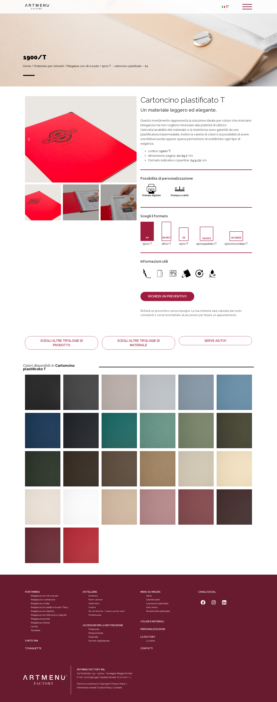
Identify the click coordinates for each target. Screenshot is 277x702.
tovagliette (33, 648)
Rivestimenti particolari (158, 611)
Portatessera (94, 615)
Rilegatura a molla (40, 603)
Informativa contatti (87, 687)
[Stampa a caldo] (179, 189)
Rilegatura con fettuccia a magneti (49, 615)
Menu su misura (150, 592)
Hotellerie (90, 592)
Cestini (92, 607)
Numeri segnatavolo (98, 640)
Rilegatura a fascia (40, 622)
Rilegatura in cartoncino (43, 599)
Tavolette (35, 630)
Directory (93, 595)
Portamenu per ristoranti (49, 66)
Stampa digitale (151, 195)
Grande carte (153, 599)
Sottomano (93, 603)
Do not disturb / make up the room (106, 611)
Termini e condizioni (87, 683)
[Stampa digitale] (151, 189)
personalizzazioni (152, 629)
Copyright (104, 683)
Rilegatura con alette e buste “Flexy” (50, 607)
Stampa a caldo (180, 195)
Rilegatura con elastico (42, 611)
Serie (149, 595)
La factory (147, 637)
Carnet (34, 626)
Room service (95, 599)
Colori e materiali (152, 621)
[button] (29, 139)
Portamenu (32, 592)
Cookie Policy (105, 687)
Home (27, 66)
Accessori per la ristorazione (103, 625)
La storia (150, 640)
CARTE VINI (31, 640)
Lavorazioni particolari (157, 603)
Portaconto (93, 629)
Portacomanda (95, 633)
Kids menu (152, 607)
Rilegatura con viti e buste (83, 66)
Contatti (146, 648)
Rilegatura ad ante (40, 618)
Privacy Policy (118, 683)
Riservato (93, 637)
